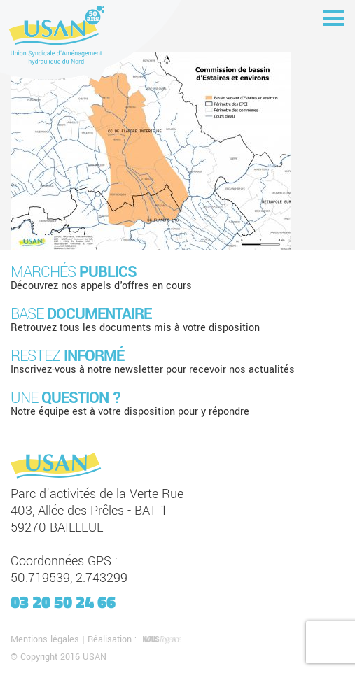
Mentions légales (45, 639)
